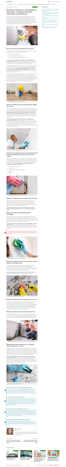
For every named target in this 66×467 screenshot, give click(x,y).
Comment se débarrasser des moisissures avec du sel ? (50, 23)
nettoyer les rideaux (18, 305)
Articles (15, 4)
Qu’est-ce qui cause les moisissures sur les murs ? (50, 9)
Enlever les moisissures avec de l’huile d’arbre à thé (50, 25)
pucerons (16, 353)
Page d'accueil (10, 4)
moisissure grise (30, 353)
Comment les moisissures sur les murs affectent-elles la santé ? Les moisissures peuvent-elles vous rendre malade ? (50, 13)
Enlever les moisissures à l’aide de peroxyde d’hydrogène (49, 18)
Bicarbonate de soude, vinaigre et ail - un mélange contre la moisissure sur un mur (49, 27)
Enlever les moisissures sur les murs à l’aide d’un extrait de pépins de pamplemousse (50, 20)
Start (29, 465)
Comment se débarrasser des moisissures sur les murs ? (50, 16)
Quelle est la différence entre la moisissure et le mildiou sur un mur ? (50, 11)
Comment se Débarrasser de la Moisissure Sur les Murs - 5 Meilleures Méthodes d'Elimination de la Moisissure (37, 4)
